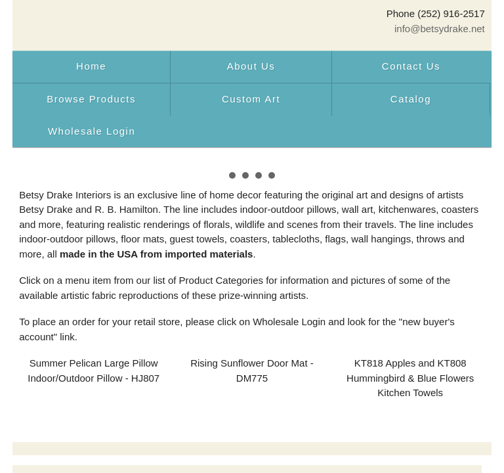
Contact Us (411, 66)
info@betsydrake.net (439, 28)
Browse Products (91, 98)
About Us (251, 66)
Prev (36, 166)
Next (467, 166)
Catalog (410, 98)
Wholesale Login (91, 131)
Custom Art (251, 98)
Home (91, 66)
